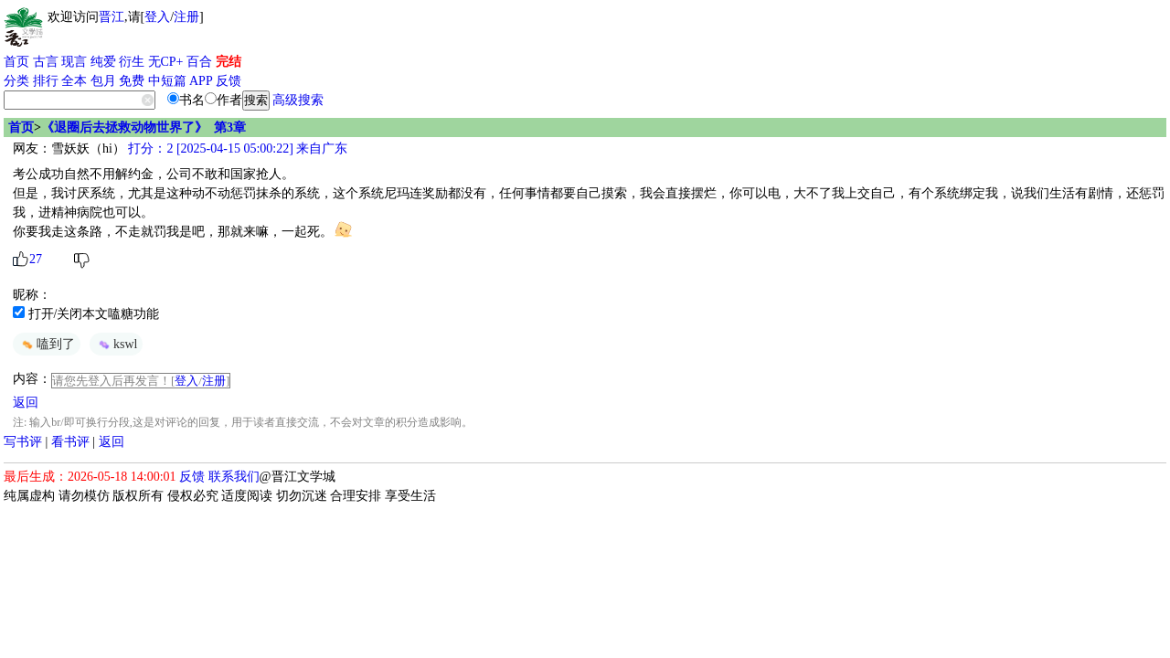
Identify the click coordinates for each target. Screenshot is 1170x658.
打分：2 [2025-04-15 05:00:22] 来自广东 (236, 148)
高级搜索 (298, 100)
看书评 (70, 442)
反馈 (228, 81)
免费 (131, 81)
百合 (199, 62)
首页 (16, 62)
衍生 (131, 62)
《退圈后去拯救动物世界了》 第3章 (143, 127)
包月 (103, 81)
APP (201, 81)
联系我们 (234, 476)
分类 (16, 81)
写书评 (23, 442)
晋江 (111, 17)
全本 (74, 81)
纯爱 (103, 62)
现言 (74, 62)
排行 (45, 81)
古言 (45, 62)
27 (35, 259)
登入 (157, 17)
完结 (228, 62)
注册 (186, 17)
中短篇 (167, 81)
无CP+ (166, 62)
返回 (25, 402)
